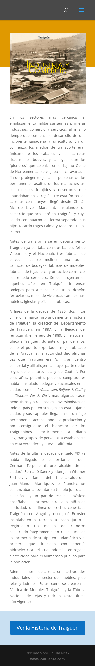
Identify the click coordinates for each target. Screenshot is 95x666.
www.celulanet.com (47, 659)
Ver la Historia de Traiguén (48, 627)
